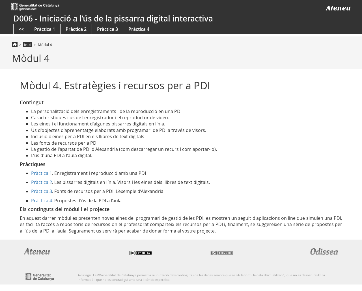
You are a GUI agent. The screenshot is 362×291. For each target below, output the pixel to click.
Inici (27, 44)
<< (21, 29)
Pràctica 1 (44, 29)
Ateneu (338, 8)
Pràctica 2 (76, 29)
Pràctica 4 (138, 29)
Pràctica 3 (107, 29)
